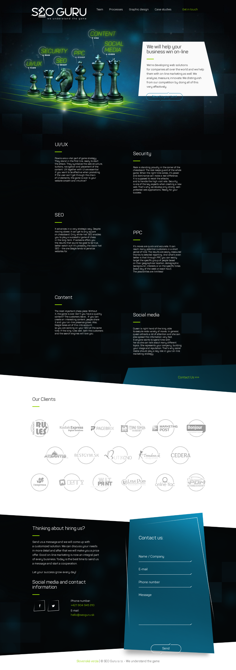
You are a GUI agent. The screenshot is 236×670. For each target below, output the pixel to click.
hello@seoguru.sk (82, 615)
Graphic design (139, 9)
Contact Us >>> (188, 377)
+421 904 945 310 (82, 605)
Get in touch (190, 9)
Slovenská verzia (88, 661)
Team (99, 9)
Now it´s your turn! (164, 96)
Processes (116, 9)
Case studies (163, 9)
